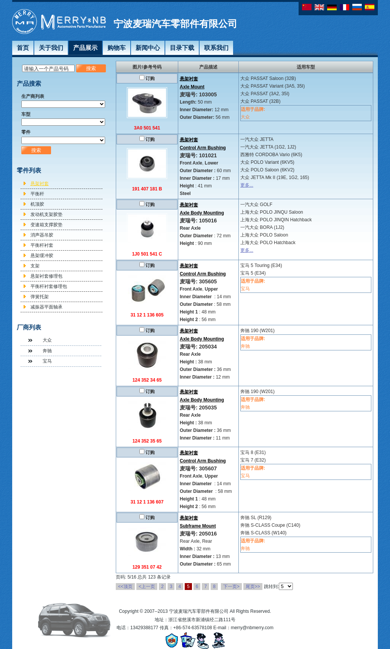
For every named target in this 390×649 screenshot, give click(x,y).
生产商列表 (32, 96)
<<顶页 (125, 586)
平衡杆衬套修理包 (48, 286)
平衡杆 (37, 194)
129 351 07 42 (147, 567)
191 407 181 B (147, 189)
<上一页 (147, 586)
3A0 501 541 (147, 128)
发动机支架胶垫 (46, 214)
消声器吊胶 (41, 235)
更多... (246, 185)
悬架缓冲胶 (41, 255)
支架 (35, 266)
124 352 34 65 (147, 380)
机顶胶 (37, 204)
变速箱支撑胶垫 (46, 224)
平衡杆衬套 (41, 245)
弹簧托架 (39, 296)
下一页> (231, 586)
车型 (25, 114)
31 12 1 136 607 (147, 502)
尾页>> (253, 586)
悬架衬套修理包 (46, 276)
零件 (25, 132)
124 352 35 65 (147, 441)
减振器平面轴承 (46, 307)
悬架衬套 (39, 183)
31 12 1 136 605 (147, 315)
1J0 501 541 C (147, 254)
